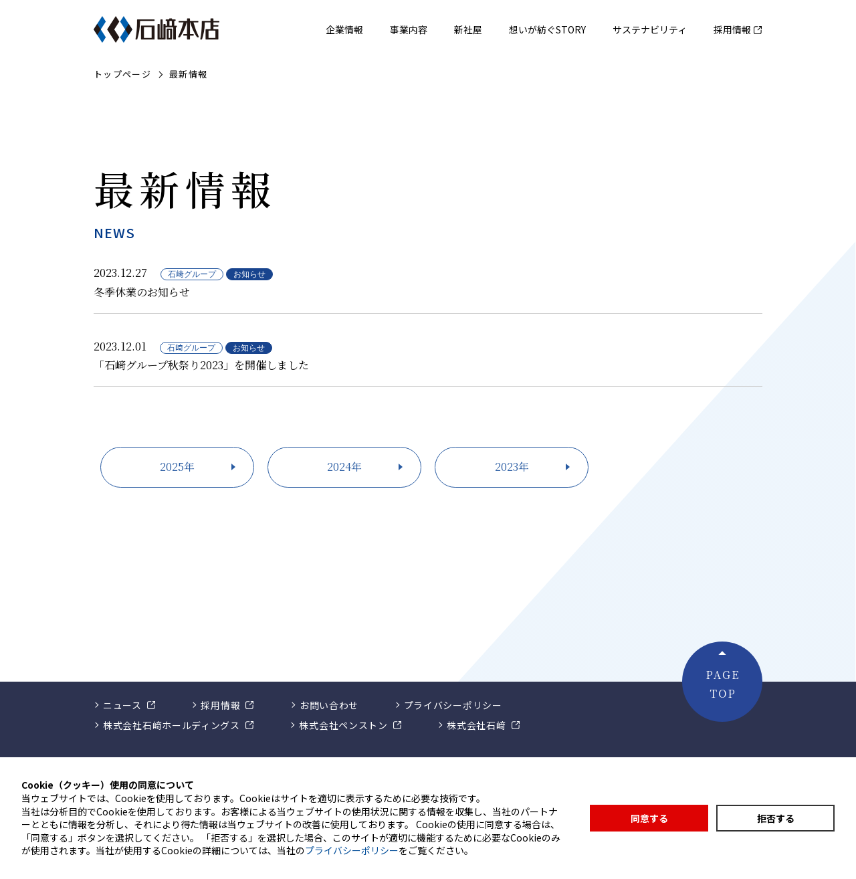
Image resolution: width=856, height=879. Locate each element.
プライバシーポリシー (453, 705)
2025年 (177, 466)
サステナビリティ (650, 29)
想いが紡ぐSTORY (547, 29)
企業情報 (344, 29)
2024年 (344, 466)
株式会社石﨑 (476, 725)
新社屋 (468, 29)
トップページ (122, 75)
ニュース (122, 705)
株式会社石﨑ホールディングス (171, 725)
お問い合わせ (329, 705)
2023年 (512, 466)
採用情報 (732, 29)
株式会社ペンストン (343, 725)
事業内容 (408, 29)
